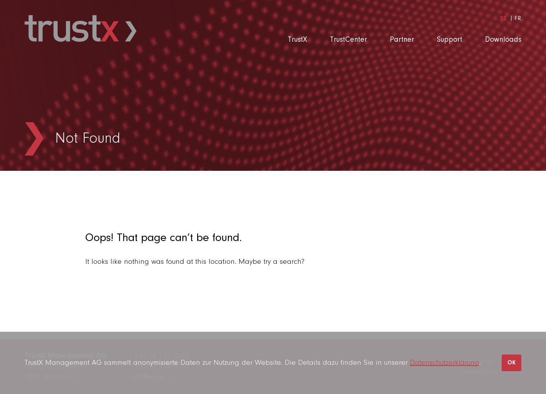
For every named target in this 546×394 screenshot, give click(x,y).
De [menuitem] (503, 19)
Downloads (503, 40)
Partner (402, 40)
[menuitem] (503, 19)
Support (449, 40)
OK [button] (511, 363)
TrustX (297, 40)
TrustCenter (348, 40)
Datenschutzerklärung (444, 363)
